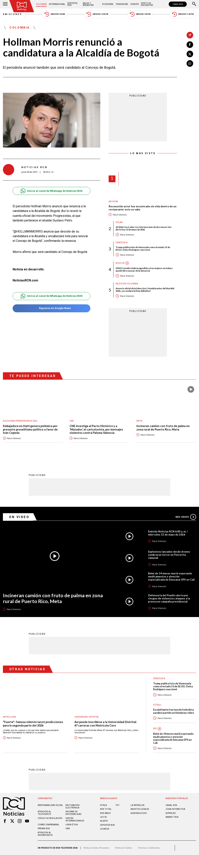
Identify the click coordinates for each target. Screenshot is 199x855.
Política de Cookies (123, 848)
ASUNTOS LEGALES (140, 809)
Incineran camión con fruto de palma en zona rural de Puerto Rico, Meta (163, 427)
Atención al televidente (44, 812)
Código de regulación (50, 818)
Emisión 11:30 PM (183, 14)
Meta (139, 421)
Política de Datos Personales (96, 848)
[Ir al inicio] (22, 6)
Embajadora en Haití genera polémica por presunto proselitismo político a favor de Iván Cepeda (30, 429)
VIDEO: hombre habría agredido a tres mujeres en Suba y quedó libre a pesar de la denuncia (144, 269)
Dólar (119, 222)
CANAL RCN (178, 4)
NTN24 (103, 805)
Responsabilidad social (50, 805)
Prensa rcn (44, 828)
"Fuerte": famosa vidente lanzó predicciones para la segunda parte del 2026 (33, 723)
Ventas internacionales (74, 819)
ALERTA (104, 821)
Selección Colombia (127, 283)
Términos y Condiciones (149, 848)
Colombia (41, 4)
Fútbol (157, 705)
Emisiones (12, 14)
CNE (72, 421)
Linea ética (71, 824)
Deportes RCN (72, 4)
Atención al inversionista (45, 833)
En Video (19, 517)
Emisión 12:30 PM (97, 14)
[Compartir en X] (190, 54)
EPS (155, 728)
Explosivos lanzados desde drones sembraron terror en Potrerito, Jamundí (169, 554)
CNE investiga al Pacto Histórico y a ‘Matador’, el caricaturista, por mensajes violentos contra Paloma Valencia (96, 429)
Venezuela (121, 242)
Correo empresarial (48, 824)
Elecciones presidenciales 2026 (20, 421)
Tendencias (121, 4)
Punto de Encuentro (147, 4)
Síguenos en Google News (51, 308)
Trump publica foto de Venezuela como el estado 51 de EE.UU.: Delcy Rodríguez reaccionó (143, 248)
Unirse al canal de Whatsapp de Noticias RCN (51, 190)
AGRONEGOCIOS (139, 813)
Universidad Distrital (86, 717)
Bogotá (120, 263)
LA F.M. (103, 817)
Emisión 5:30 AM (54, 14)
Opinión (134, 4)
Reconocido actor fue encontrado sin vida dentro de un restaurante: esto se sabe (142, 208)
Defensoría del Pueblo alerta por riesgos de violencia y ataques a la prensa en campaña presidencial (169, 598)
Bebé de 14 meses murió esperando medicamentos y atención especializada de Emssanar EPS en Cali (171, 576)
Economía (107, 4)
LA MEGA (104, 829)
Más (185, 517)
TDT (117, 805)
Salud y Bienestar (88, 4)
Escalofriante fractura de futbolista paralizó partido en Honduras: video (173, 711)
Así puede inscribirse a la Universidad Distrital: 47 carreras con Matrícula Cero (105, 723)
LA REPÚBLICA (137, 805)
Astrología (9, 717)
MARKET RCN (172, 817)
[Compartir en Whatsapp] (190, 63)
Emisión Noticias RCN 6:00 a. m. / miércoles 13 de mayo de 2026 (168, 533)
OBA (67, 828)
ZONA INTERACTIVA (175, 809)
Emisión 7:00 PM (140, 14)
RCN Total (106, 809)
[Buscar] (194, 4)
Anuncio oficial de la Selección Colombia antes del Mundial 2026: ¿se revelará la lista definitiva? (145, 289)
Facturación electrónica (72, 806)
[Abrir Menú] (5, 4)
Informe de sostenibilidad (73, 812)
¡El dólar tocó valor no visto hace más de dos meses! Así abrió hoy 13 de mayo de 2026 (143, 228)
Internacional (57, 4)
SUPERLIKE (171, 813)
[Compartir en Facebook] (190, 44)
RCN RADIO (105, 813)
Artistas (113, 201)
